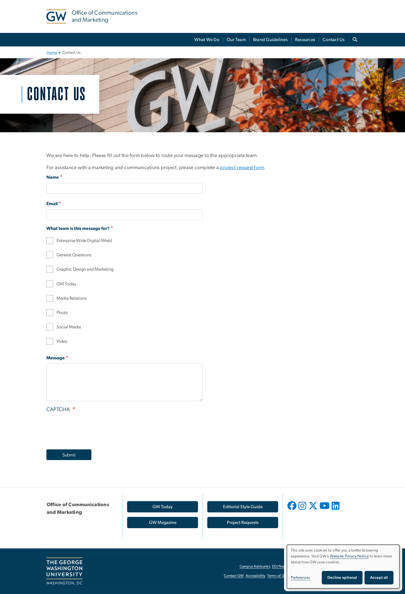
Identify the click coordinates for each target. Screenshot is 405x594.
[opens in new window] (292, 510)
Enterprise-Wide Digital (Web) (84, 240)
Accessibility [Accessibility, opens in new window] (255, 576)
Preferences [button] (300, 578)
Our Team (236, 39)
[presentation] (89, 429)
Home (52, 53)
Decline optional (342, 578)
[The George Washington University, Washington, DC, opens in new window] (64, 571)
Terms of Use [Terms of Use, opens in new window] (277, 576)
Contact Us (334, 39)
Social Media (69, 327)
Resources (305, 39)
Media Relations (71, 298)
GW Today (66, 284)
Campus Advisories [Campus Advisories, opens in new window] (255, 566)
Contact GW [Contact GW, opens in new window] (234, 576)
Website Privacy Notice (349, 556)
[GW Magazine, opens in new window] (162, 522)
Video (62, 341)
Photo (62, 312)
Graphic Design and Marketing (85, 269)
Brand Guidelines (270, 39)
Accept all (379, 578)
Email (52, 203)
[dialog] (343, 566)
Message (55, 358)
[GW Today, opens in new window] (162, 506)
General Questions (74, 255)
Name (52, 177)
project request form (242, 167)
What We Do (206, 39)
